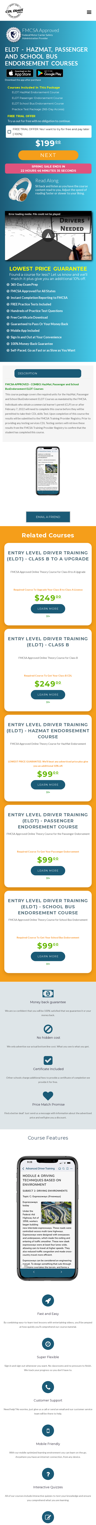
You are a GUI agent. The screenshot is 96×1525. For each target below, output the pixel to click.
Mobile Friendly (48, 1444)
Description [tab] (27, 373)
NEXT (48, 155)
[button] (48, 235)
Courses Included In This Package (34, 87)
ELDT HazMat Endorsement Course (35, 92)
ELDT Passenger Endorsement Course (37, 98)
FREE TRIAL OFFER (21, 116)
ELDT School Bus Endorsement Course (38, 103)
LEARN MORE (48, 608)
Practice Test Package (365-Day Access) (38, 109)
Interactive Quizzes (48, 1487)
